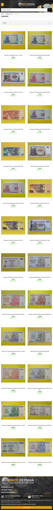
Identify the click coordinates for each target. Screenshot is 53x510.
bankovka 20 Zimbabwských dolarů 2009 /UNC (40, 129)
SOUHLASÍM (26, 507)
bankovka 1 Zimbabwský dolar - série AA (13, 55)
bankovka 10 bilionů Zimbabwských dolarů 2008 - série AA (40, 389)
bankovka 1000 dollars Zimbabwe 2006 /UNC (13, 277)
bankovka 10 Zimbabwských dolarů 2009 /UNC (40, 92)
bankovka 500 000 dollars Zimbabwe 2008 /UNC (39, 277)
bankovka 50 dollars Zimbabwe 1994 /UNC (39, 166)
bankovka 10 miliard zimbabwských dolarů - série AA (13, 351)
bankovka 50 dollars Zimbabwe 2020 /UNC (39, 203)
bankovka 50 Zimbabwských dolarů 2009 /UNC (13, 203)
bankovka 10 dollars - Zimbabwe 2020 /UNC (13, 129)
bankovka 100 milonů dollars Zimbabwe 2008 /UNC (13, 314)
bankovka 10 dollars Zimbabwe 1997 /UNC (13, 92)
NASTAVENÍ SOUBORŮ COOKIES (28, 504)
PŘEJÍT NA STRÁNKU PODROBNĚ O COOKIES (11, 504)
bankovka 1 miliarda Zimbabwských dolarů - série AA (13, 425)
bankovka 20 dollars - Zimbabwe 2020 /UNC (13, 166)
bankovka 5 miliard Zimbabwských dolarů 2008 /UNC (39, 314)
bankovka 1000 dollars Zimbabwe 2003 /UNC (40, 240)
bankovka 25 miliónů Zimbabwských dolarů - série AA (13, 462)
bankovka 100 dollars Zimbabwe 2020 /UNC (13, 240)
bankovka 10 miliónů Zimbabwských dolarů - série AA (39, 462)
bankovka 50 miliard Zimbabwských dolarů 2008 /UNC (13, 388)
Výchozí (26, 23)
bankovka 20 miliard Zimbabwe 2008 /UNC (39, 351)
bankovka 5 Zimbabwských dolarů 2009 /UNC (40, 55)
